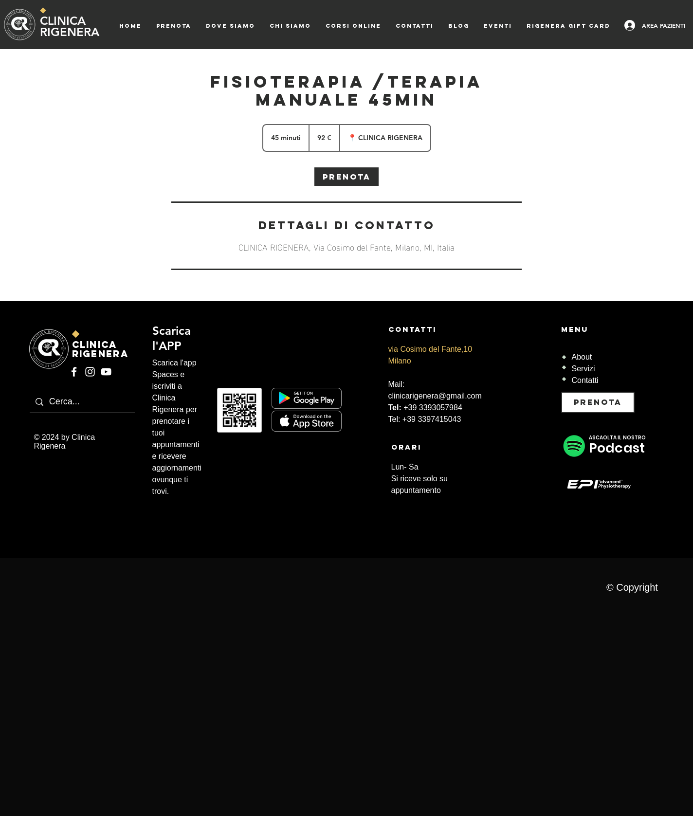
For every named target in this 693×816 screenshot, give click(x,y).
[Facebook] (74, 371)
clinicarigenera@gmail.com (435, 396)
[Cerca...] (103, 402)
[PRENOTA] (598, 402)
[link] (346, 176)
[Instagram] (90, 371)
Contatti (585, 380)
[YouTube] (106, 371)
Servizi (583, 368)
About (582, 357)
